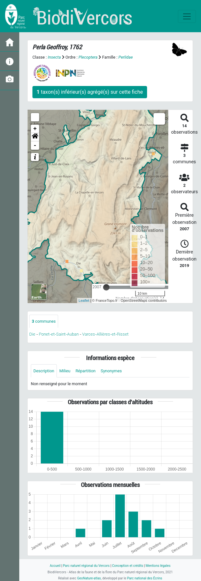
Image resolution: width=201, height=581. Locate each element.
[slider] (106, 287)
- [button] (35, 145)
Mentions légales (157, 566)
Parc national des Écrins (144, 578)
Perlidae (125, 57)
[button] (35, 137)
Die (32, 334)
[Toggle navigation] (187, 16)
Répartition (85, 370)
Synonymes (111, 370)
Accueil (55, 566)
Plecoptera (87, 57)
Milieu (64, 370)
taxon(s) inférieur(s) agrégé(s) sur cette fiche (90, 92)
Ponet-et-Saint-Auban (59, 334)
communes (44, 321)
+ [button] (35, 129)
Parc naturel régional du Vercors (86, 566)
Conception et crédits (127, 566)
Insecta (54, 57)
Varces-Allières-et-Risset (105, 334)
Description (43, 370)
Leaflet (84, 300)
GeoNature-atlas (89, 578)
